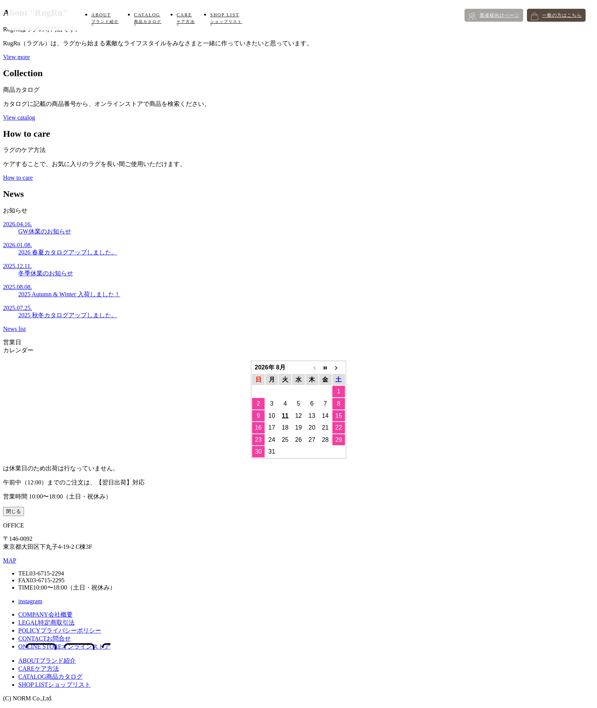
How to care (18, 177)
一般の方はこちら (562, 15)
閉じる (13, 511)
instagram (30, 601)
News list (14, 329)
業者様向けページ (499, 15)
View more (16, 57)
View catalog (19, 117)
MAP (9, 560)
